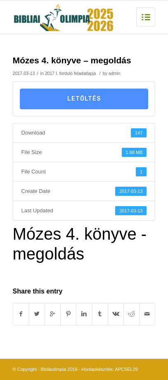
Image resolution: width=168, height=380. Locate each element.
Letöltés (84, 98)
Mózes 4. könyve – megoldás (72, 60)
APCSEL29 (126, 369)
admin (115, 73)
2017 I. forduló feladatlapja (70, 73)
